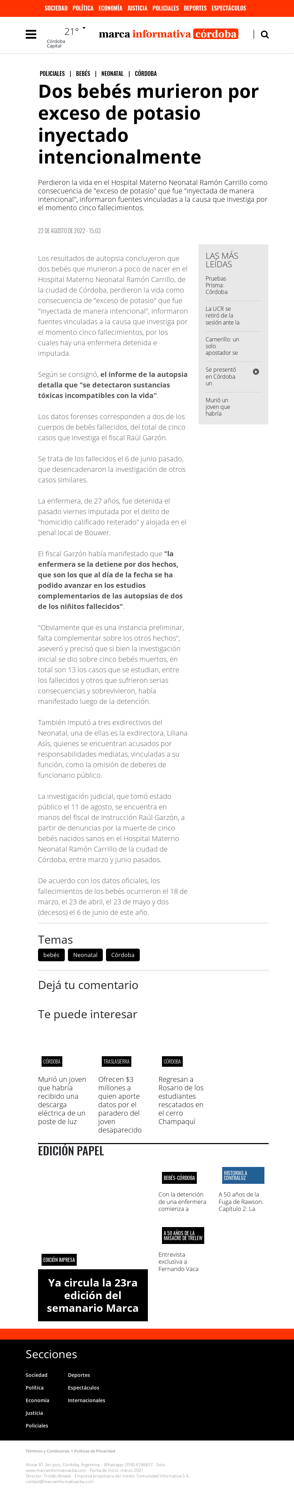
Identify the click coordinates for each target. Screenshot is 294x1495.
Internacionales (86, 1400)
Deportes (195, 8)
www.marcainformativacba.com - (57, 1470)
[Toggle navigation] (31, 34)
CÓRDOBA (52, 1061)
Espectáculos (229, 8)
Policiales (165, 8)
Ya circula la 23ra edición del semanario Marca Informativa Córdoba (93, 1307)
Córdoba (123, 955)
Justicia (137, 8)
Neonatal (85, 955)
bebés (51, 955)
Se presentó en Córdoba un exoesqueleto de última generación (223, 386)
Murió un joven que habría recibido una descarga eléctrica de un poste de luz (62, 1100)
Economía (111, 8)
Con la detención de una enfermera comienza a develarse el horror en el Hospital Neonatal (182, 1212)
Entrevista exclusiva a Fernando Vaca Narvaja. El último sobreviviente (181, 1268)
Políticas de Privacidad (94, 1451)
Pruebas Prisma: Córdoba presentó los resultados (221, 292)
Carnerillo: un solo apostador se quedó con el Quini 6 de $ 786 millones (222, 356)
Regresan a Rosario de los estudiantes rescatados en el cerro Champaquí (181, 1100)
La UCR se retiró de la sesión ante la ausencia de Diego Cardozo (222, 325)
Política (83, 8)
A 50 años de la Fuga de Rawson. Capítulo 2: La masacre (241, 1205)
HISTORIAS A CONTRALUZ (235, 1175)
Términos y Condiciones (47, 1451)
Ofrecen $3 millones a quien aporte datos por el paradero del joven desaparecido (120, 1104)
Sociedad (56, 8)
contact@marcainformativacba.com (60, 1481)
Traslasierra (117, 1061)
